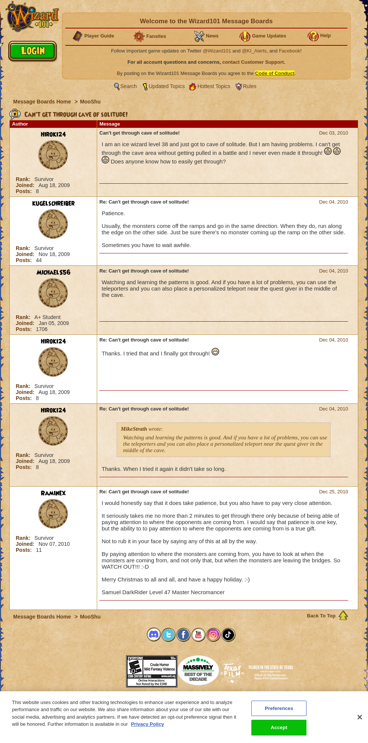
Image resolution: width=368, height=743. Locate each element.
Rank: (24, 179)
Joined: (26, 185)
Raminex (53, 493)
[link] (107, 669)
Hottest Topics (213, 86)
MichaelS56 (53, 272)
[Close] (359, 723)
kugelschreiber (53, 203)
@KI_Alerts (254, 51)
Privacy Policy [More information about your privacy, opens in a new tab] (147, 730)
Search (128, 86)
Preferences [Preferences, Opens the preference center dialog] (279, 714)
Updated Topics (167, 86)
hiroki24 (53, 134)
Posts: (24, 191)
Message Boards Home (42, 102)
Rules (250, 86)
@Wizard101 (217, 51)
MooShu (90, 102)
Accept (279, 733)
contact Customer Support (253, 62)
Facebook (289, 51)
